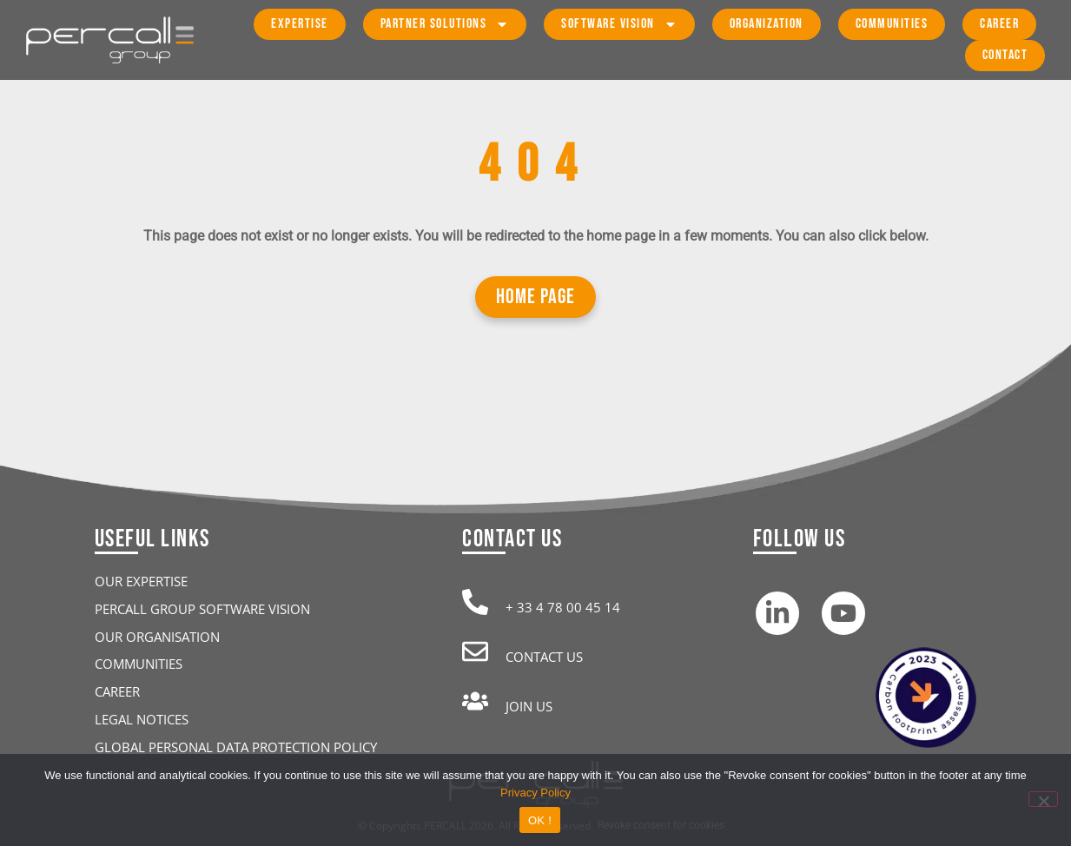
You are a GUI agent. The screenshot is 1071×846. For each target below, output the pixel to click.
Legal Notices (141, 719)
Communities (892, 24)
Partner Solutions (445, 24)
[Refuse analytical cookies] (1043, 799)
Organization (766, 24)
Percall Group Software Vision (202, 609)
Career (999, 24)
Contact (1005, 55)
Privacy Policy (535, 792)
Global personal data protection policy (236, 747)
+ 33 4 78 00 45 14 (563, 607)
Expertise (299, 24)
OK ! (540, 820)
